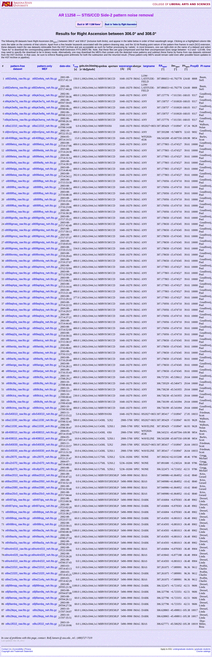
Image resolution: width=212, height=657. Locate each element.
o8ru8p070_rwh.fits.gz (44, 469)
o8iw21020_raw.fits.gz (17, 573)
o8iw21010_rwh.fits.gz (44, 567)
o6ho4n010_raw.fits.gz (18, 561)
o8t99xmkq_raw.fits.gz (17, 254)
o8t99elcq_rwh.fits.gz (44, 144)
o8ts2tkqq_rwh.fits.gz (44, 616)
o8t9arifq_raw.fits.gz (17, 359)
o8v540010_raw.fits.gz (17, 414)
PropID (194, 66)
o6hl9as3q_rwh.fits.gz (44, 530)
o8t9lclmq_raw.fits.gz (18, 408)
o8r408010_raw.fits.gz (17, 432)
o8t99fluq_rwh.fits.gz (44, 205)
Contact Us (6, 649)
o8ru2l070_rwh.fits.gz (44, 457)
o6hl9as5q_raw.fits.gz (17, 543)
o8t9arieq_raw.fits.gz (17, 352)
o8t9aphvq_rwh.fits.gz (44, 297)
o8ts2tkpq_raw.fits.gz (18, 610)
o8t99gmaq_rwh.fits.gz (45, 224)
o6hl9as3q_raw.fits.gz (17, 530)
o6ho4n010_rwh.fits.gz (45, 561)
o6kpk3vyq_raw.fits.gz (17, 95)
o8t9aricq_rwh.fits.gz (44, 340)
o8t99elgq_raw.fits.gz (18, 169)
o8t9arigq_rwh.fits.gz (45, 365)
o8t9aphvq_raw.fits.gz (17, 297)
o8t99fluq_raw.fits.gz (17, 205)
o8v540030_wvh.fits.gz (45, 451)
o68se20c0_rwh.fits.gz (44, 493)
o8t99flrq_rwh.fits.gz (44, 187)
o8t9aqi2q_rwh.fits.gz (44, 334)
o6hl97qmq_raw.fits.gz (17, 506)
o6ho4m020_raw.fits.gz (17, 555)
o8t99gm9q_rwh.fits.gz (45, 218)
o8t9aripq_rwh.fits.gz (45, 371)
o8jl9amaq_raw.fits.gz (17, 598)
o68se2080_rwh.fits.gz (45, 487)
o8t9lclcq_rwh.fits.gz (44, 395)
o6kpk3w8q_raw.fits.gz (18, 107)
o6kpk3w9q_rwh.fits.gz (45, 113)
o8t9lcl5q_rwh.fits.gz (44, 377)
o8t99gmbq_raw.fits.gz (18, 230)
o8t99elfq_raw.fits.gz (17, 162)
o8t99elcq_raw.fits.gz (18, 144)
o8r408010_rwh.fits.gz (44, 432)
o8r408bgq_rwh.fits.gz (44, 138)
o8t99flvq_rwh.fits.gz (44, 212)
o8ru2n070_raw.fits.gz (17, 463)
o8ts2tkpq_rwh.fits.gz (44, 610)
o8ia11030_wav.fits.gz (17, 426)
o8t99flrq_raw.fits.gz (17, 187)
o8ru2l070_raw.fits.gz (17, 457)
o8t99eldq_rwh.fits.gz (44, 150)
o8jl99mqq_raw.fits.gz (17, 585)
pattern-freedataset (17, 67)
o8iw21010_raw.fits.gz (17, 567)
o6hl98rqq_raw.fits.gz (17, 518)
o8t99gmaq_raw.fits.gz (18, 224)
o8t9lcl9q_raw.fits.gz (17, 383)
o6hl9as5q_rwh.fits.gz (44, 543)
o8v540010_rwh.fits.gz (45, 414)
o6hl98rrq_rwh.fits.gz (45, 524)
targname (149, 66)
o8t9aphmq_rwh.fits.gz (45, 267)
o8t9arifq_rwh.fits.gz (44, 359)
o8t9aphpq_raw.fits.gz (17, 285)
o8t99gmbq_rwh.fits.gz (45, 230)
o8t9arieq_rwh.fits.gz (45, 352)
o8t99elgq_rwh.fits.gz (44, 169)
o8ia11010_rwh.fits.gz (44, 126)
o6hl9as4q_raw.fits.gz (17, 536)
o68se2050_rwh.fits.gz (45, 481)
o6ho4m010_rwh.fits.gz (44, 549)
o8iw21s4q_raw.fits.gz (17, 579)
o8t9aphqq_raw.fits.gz (17, 291)
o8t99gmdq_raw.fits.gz (18, 242)
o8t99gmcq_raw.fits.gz (17, 236)
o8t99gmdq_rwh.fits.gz (45, 242)
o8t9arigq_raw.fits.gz (17, 365)
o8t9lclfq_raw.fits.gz (17, 402)
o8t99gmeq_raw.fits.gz (18, 248)
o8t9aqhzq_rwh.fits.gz (44, 316)
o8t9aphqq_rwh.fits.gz (44, 291)
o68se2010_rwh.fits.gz (45, 475)
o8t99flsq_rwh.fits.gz (44, 193)
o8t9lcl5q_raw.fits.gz (17, 377)
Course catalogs (203, 651)
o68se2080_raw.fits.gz (17, 487)
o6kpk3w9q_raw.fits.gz (18, 113)
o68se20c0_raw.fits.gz (17, 493)
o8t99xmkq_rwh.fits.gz (44, 254)
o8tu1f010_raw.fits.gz (17, 624)
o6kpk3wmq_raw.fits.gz (17, 120)
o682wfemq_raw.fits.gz (18, 87)
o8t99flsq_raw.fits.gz (17, 193)
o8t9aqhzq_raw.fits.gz (17, 316)
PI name (205, 66)
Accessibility (18, 649)
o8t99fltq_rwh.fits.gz (44, 199)
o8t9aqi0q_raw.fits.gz (18, 322)
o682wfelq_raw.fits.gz (17, 78)
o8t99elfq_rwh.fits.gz (44, 162)
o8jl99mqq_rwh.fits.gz (44, 585)
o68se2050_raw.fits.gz (17, 481)
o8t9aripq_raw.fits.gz (17, 371)
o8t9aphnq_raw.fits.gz (17, 273)
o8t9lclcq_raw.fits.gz (17, 395)
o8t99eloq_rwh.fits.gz (44, 175)
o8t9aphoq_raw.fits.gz (17, 279)
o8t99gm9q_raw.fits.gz (18, 218)
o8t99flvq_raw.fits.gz (17, 212)
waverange (125, 66)
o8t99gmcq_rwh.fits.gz (45, 236)
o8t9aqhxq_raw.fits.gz (17, 303)
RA (163, 66)
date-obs (65, 66)
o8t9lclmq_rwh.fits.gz (45, 408)
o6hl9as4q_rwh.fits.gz (44, 536)
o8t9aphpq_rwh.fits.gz (44, 285)
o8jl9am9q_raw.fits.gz (17, 592)
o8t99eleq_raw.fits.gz (18, 156)
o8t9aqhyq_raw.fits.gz (17, 310)
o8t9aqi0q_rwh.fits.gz (44, 322)
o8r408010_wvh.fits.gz (45, 438)
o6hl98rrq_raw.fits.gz (18, 524)
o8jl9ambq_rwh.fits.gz (44, 604)
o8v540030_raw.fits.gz (17, 444)
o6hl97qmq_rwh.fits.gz (45, 506)
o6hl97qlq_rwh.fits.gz (44, 500)
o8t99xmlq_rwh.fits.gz (44, 261)
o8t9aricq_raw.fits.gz (17, 340)
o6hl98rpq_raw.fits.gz (17, 512)
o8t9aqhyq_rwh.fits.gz (44, 310)
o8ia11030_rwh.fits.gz (44, 420)
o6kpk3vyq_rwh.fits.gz (44, 95)
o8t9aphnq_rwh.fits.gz (44, 273)
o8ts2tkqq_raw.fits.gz (18, 616)
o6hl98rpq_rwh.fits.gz (44, 512)
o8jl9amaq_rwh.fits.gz (44, 598)
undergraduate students (183, 649)
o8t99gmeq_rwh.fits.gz (45, 248)
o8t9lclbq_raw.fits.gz (17, 389)
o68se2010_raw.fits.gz (17, 475)
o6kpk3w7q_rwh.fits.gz (45, 101)
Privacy (28, 649)
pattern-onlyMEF (44, 67)
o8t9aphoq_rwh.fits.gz (44, 279)
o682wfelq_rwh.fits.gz (44, 78)
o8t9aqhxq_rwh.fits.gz (44, 303)
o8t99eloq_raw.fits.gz (18, 175)
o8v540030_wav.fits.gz (18, 451)
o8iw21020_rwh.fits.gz (44, 573)
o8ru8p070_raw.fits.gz (17, 469)
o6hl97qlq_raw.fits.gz (18, 500)
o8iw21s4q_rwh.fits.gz (44, 579)
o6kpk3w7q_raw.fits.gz (18, 101)
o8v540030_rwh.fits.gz (45, 444)
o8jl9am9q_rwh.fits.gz (44, 592)
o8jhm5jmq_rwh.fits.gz (44, 132)
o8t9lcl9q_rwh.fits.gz (44, 383)
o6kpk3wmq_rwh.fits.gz (44, 120)
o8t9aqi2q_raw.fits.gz (18, 334)
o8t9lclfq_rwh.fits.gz (44, 402)
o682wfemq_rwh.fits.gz (45, 87)
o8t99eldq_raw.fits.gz (18, 150)
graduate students (202, 649)
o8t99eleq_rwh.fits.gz (44, 156)
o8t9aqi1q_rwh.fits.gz (44, 328)
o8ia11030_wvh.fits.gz (44, 426)
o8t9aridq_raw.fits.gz (17, 346)
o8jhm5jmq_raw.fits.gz (17, 132)
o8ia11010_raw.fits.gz (17, 126)
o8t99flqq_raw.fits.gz (17, 181)
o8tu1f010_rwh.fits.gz (44, 624)
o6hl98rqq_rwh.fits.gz (44, 518)
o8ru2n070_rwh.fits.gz (44, 463)
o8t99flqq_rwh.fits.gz (44, 181)
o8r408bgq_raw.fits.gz (17, 138)
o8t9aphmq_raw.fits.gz (18, 267)
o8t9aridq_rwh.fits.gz (45, 346)
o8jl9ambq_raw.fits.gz (17, 604)
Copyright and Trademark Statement (17, 651)
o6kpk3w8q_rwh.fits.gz (45, 107)
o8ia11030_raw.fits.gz (17, 420)
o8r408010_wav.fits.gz (17, 438)
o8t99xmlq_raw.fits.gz (17, 261)
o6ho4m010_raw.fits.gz (17, 549)
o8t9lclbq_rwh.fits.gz (44, 389)
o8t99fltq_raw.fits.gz (17, 199)
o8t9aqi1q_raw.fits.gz (18, 328)
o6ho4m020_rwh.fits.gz (44, 555)
